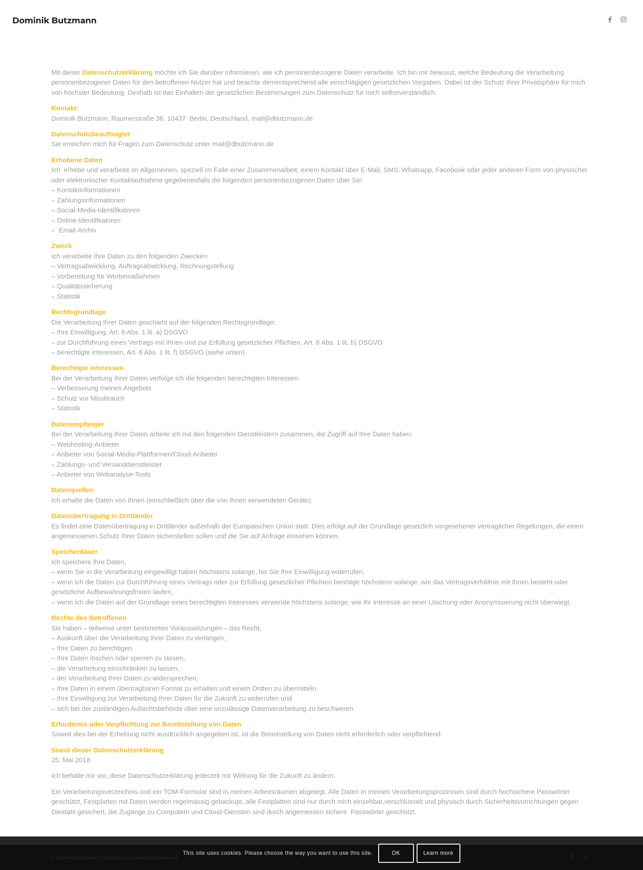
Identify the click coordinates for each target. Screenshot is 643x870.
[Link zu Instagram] (623, 19)
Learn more (438, 853)
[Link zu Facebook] (610, 19)
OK (396, 853)
